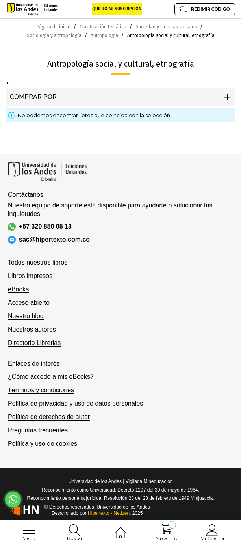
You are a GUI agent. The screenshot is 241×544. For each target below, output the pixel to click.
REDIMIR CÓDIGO (205, 9)
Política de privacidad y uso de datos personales (75, 403)
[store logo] (32, 9)
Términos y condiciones (41, 390)
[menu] (29, 530)
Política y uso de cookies (42, 443)
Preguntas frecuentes (38, 430)
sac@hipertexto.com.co (49, 240)
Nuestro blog (26, 316)
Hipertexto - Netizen (109, 513)
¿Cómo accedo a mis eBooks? (51, 376)
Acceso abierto (29, 302)
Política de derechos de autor (49, 417)
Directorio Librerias (34, 342)
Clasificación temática (104, 27)
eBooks (18, 289)
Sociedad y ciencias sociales (166, 27)
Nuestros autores (32, 329)
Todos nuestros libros (37, 262)
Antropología (105, 35)
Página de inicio (54, 27)
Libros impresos (30, 275)
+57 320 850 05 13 (40, 227)
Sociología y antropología (55, 35)
